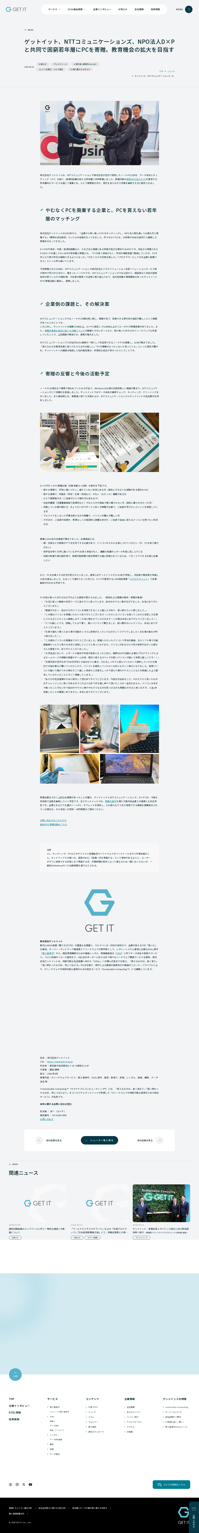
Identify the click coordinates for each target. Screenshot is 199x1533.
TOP (11, 1399)
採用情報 (155, 9)
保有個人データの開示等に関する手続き (89, 1508)
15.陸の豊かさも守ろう (80, 69)
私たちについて (133, 1412)
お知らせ (122, 9)
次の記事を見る (145, 1140)
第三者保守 (48, 953)
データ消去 (54, 1425)
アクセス (130, 1426)
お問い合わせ (47, 1119)
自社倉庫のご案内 (173, 1417)
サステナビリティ (134, 1422)
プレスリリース (60, 64)
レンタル (54, 1434)
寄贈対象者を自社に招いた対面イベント (65, 330)
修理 (52, 1449)
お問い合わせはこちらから (53, 820)
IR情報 (130, 1431)
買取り (52, 1421)
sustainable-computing (176, 1407)
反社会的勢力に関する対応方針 (52, 1508)
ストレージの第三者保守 (59, 1412)
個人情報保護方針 (16, 1513)
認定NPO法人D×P (136, 179)
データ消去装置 (56, 1439)
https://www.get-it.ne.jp (60, 1061)
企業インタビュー (102, 9)
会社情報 (139, 9)
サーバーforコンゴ (173, 1412)
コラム (91, 1417)
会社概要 (131, 1407)
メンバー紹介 (132, 1417)
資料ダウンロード (96, 1431)
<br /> (99, 1011)
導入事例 (92, 1426)
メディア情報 (92, 1237)
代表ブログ (93, 1407)
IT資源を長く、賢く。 (175, 1422)
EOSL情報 (15, 1412)
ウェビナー (93, 1422)
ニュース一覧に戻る (102, 1140)
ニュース (92, 1412)
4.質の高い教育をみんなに (85, 64)
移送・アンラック (57, 1430)
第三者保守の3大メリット (176, 1426)
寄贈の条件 (110, 801)
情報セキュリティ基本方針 (20, 1508)
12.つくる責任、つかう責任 (51, 69)
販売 (52, 1444)
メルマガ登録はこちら (174, 1484)
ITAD (118, 953)
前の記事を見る (54, 1140)
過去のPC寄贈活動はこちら (53, 824)
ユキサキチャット (139, 579)
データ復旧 (54, 1454)
